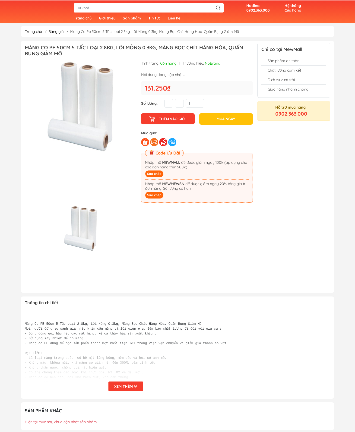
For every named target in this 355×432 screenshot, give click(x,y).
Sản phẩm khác (43, 412)
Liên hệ (174, 18)
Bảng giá (56, 33)
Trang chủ (83, 18)
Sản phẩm (132, 18)
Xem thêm (125, 388)
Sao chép (154, 175)
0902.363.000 (291, 115)
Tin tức (154, 18)
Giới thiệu (107, 18)
